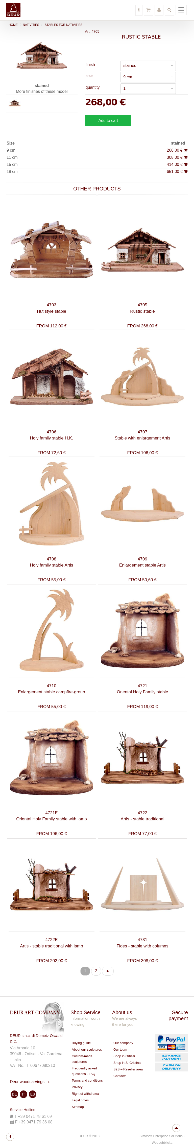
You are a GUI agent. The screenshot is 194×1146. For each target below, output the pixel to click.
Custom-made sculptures (82, 1059)
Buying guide (81, 1043)
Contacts (119, 1076)
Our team (120, 1049)
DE (14, 1094)
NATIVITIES (31, 25)
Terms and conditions (87, 1080)
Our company (123, 1043)
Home (13, 25)
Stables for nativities (64, 25)
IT (23, 1094)
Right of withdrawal (86, 1094)
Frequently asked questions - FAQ (84, 1071)
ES (32, 1094)
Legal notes (80, 1100)
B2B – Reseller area (128, 1069)
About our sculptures (87, 1049)
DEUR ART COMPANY (35, 1012)
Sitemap (78, 1107)
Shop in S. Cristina (127, 1063)
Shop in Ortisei (124, 1056)
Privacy (77, 1087)
